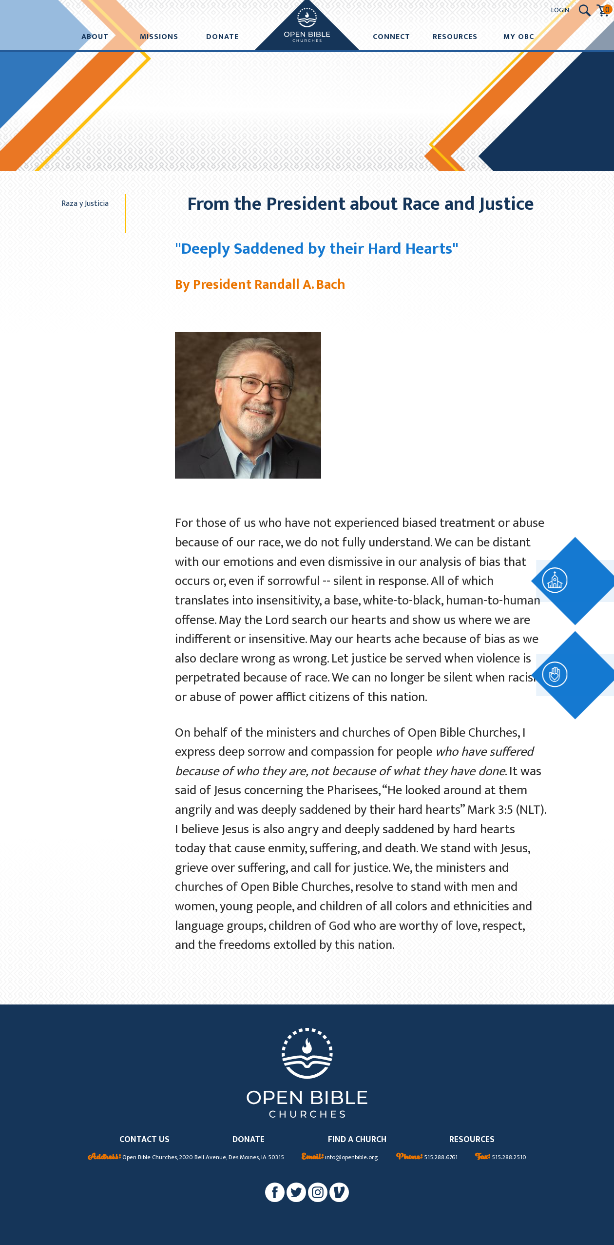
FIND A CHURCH (357, 1139)
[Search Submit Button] (585, 10)
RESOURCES (472, 1139)
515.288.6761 (427, 1157)
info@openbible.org (340, 1157)
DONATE (248, 1139)
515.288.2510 (500, 1157)
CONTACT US (144, 1139)
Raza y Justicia (85, 203)
